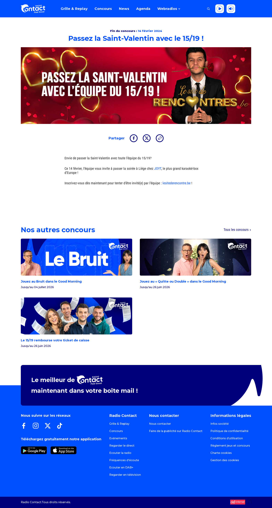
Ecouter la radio (120, 453)
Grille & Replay (119, 423)
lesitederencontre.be (176, 183)
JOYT (157, 168)
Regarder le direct (121, 445)
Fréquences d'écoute (124, 460)
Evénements (118, 438)
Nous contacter (160, 423)
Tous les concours (237, 230)
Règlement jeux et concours (230, 445)
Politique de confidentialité (229, 431)
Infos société (219, 423)
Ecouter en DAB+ (121, 467)
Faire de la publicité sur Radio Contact (175, 431)
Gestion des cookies (224, 460)
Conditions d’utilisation (226, 438)
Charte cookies (221, 453)
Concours (116, 431)
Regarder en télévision (125, 474)
